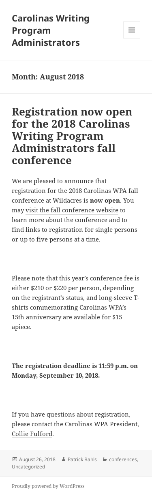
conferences (123, 459)
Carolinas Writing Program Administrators (51, 30)
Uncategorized (28, 466)
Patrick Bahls (82, 459)
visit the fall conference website (72, 210)
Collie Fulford (32, 434)
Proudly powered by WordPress (48, 486)
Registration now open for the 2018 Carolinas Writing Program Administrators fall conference (72, 135)
